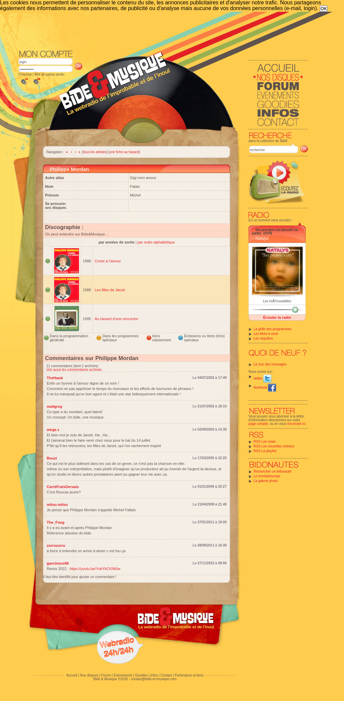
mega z (53, 430)
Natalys (262, 238)
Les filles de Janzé (109, 290)
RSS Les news (265, 441)
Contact (166, 675)
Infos (154, 675)
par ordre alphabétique (156, 242)
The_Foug (56, 522)
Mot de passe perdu (49, 74)
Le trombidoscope (267, 476)
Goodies (141, 675)
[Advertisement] (163, 30)
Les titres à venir (266, 334)
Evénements (123, 675)
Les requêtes (263, 338)
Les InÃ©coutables (277, 301)
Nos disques (89, 675)
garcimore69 (58, 563)
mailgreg (54, 406)
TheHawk (55, 378)
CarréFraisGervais (63, 487)
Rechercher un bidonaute (272, 471)
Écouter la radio (277, 317)
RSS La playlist (265, 451)
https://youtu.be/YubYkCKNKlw (95, 569)
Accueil (71, 675)
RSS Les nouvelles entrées (274, 446)
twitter (262, 378)
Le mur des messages (270, 364)
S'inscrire (25, 74)
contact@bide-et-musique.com (154, 679)
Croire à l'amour (107, 261)
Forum (106, 675)
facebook (265, 387)
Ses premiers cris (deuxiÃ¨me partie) (275, 231)
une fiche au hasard (124, 152)
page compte (258, 424)
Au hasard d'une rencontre (116, 319)
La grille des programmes (273, 329)
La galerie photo (266, 481)
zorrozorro (56, 545)
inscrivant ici (296, 424)
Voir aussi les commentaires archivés (74, 369)
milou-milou (57, 504)
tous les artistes (95, 152)
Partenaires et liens (189, 675)
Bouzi (52, 458)
